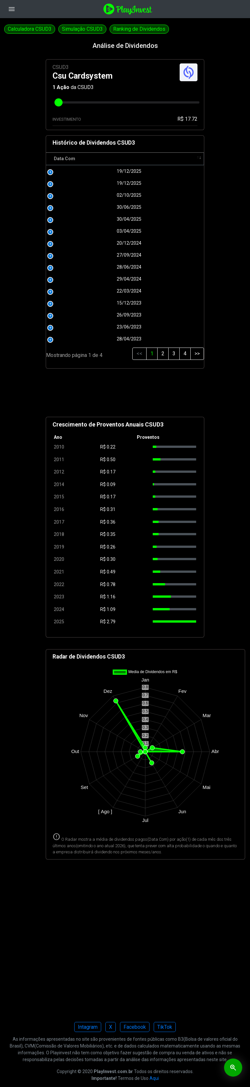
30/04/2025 (77, 219)
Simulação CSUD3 (82, 29)
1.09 (111, 609)
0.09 (111, 484)
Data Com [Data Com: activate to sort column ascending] (64, 158)
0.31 (111, 509)
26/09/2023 (77, 314)
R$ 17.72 (187, 119)
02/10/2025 (77, 195)
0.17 (111, 471)
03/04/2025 (77, 231)
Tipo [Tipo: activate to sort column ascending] (183, 158)
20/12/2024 (77, 243)
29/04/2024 (77, 279)
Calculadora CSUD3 (30, 29)
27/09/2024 (77, 255)
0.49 (111, 571)
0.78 (111, 584)
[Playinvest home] (127, 9)
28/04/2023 (77, 338)
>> (197, 353)
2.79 (111, 621)
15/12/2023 (77, 302)
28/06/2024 (77, 267)
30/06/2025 (77, 207)
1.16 (111, 596)
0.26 (111, 546)
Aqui (154, 1078)
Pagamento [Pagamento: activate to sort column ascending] (139, 158)
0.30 (111, 559)
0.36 (111, 522)
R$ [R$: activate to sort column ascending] (105, 158)
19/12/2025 (77, 171)
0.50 (111, 459)
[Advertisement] (125, 395)
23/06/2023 (77, 326)
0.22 (111, 446)
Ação (63, 87)
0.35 (111, 534)
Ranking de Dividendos (139, 29)
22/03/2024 (77, 291)
